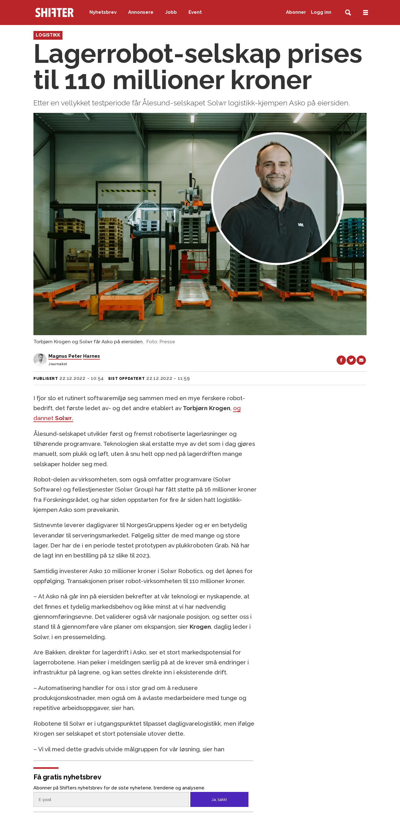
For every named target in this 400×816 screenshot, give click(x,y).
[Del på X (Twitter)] (351, 360)
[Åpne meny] (365, 13)
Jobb (171, 12)
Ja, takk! (219, 799)
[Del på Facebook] (341, 360)
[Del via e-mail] (361, 360)
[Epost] (111, 799)
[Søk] (348, 13)
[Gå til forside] (54, 12)
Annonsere (140, 12)
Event (195, 12)
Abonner (296, 12)
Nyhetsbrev (103, 12)
